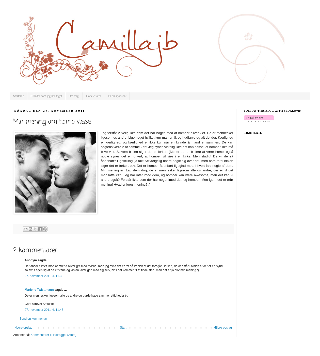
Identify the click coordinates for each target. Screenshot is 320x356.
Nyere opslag (23, 327)
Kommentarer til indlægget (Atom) (53, 335)
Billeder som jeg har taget (46, 96)
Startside (18, 96)
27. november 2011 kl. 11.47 (44, 310)
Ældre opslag (223, 327)
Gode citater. (94, 96)
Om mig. (74, 96)
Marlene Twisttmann (39, 290)
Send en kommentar (33, 318)
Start (123, 327)
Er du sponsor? (117, 96)
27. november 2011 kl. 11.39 (44, 276)
